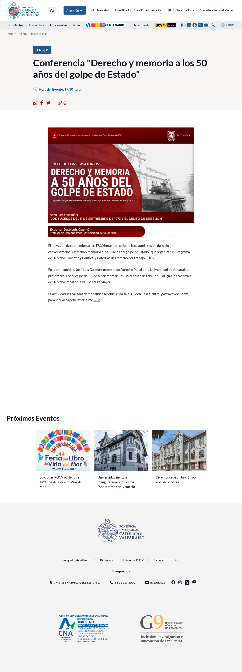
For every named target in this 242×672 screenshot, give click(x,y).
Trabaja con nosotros (167, 560)
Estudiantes (15, 25)
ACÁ (96, 300)
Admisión (74, 10)
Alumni (77, 25)
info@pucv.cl (155, 582)
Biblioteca (106, 560)
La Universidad (99, 10)
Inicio (10, 33)
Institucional (39, 33)
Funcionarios (58, 25)
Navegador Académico (76, 560)
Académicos (36, 25)
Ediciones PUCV (133, 560)
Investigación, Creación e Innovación (138, 10)
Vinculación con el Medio (216, 10)
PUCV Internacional (181, 10)
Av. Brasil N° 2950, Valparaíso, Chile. (74, 582)
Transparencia (141, 25)
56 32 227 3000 (122, 582)
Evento (22, 33)
